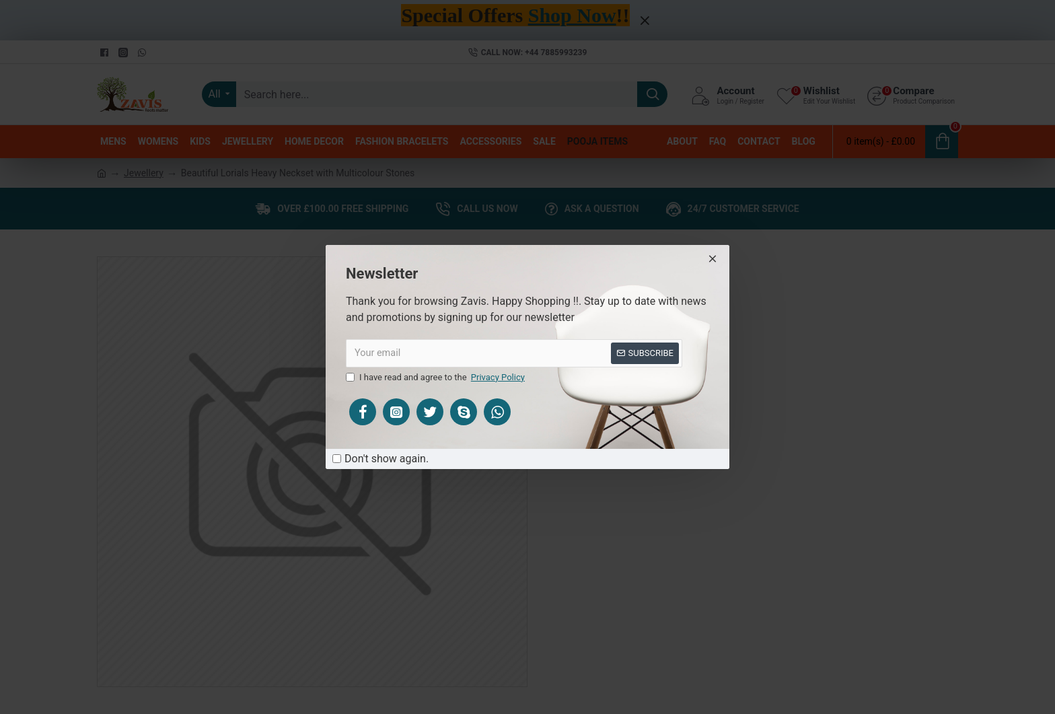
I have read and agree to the (436, 377)
